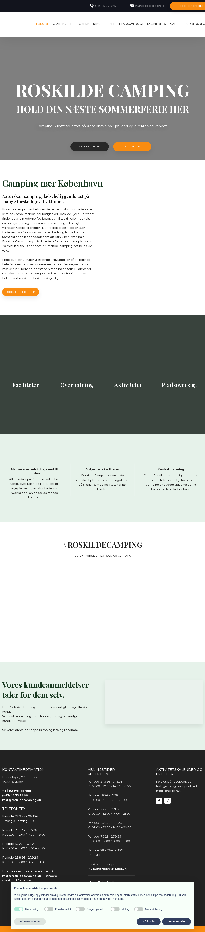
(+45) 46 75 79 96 (15, 795)
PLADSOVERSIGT (131, 24)
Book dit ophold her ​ (20, 292)
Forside (42, 24)
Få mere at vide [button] (30, 921)
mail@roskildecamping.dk (21, 800)
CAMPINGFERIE (64, 24)
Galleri (176, 24)
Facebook (71, 730)
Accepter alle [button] (176, 921)
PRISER (109, 24)
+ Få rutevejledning (16, 791)
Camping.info (49, 730)
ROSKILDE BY (156, 24)
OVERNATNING (90, 24)
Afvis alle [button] (148, 921)
